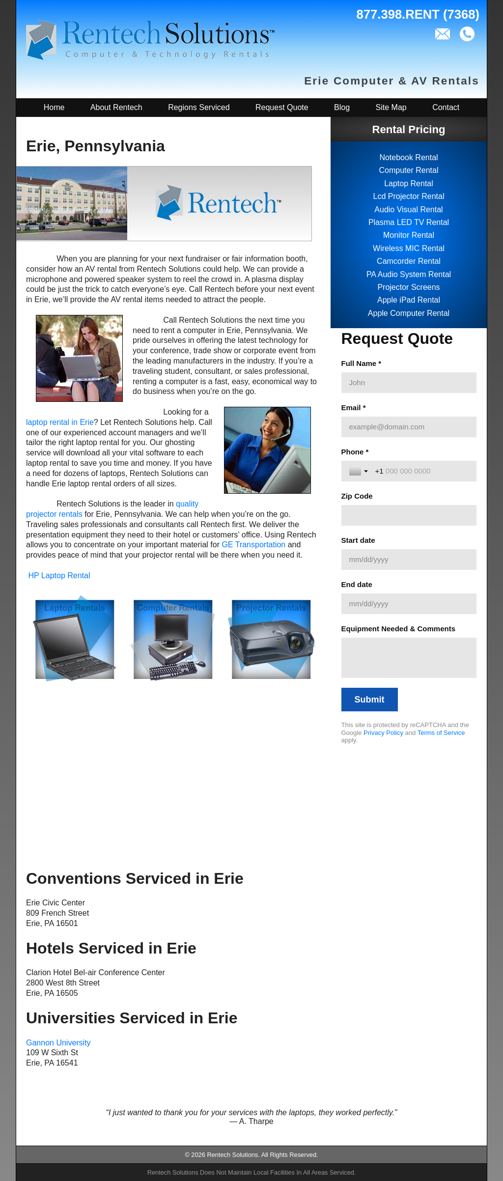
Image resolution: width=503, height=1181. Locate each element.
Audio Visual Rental (408, 209)
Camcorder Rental (409, 261)
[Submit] (369, 699)
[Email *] (409, 427)
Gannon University (58, 1043)
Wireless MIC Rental (409, 248)
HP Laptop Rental (59, 575)
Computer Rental (409, 170)
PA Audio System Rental (408, 274)
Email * (353, 407)
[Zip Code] (409, 515)
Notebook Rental (408, 157)
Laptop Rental (408, 183)
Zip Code (357, 496)
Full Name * (361, 363)
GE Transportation (253, 544)
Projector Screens (408, 287)
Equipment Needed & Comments (398, 628)
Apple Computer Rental (408, 313)
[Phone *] (422, 471)
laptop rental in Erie (60, 422)
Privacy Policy (383, 732)
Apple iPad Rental (408, 300)
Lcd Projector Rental (409, 196)
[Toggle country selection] (359, 471)
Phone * (355, 452)
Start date (358, 540)
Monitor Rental (408, 235)
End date (356, 584)
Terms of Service (441, 732)
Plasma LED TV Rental (408, 222)
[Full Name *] (409, 383)
